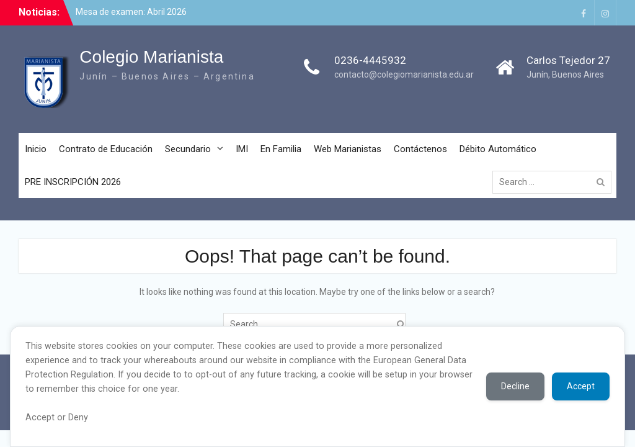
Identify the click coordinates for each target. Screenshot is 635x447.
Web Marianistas (347, 149)
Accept (581, 386)
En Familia (280, 149)
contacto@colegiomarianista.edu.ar (404, 74)
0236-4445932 (370, 60)
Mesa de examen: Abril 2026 (131, 12)
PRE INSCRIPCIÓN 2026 (73, 181)
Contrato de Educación (106, 149)
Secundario (188, 149)
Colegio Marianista (151, 56)
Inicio (36, 149)
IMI (242, 149)
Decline (515, 386)
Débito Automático (498, 149)
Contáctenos (420, 149)
